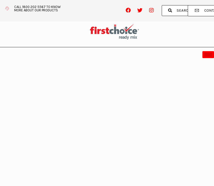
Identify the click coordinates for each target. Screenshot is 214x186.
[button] (180, 10)
